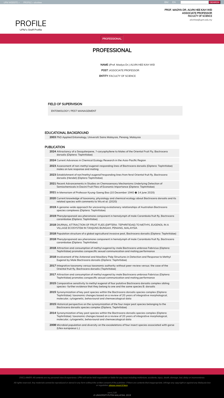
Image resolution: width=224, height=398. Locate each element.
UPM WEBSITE (9, 2)
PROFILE (26, 2)
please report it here (118, 385)
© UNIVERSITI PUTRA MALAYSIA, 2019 (112, 395)
